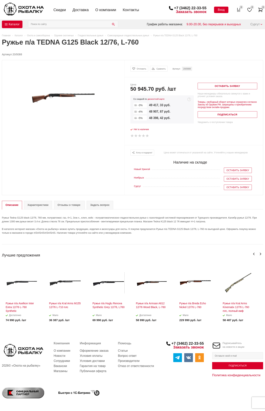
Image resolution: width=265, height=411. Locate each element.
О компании (105, 10)
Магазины (60, 371)
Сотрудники (62, 360)
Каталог (14, 24)
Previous (254, 254)
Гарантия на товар (93, 366)
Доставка (80, 10)
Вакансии (60, 366)
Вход (221, 9)
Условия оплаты (91, 355)
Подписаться (238, 365)
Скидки (59, 10)
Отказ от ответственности (136, 366)
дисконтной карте (156, 99)
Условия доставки (92, 360)
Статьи (123, 350)
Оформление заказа (94, 350)
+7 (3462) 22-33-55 (190, 8)
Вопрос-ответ (127, 355)
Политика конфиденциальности (236, 375)
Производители (129, 360)
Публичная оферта (93, 371)
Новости (59, 355)
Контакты (131, 10)
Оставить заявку (237, 170)
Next (260, 254)
